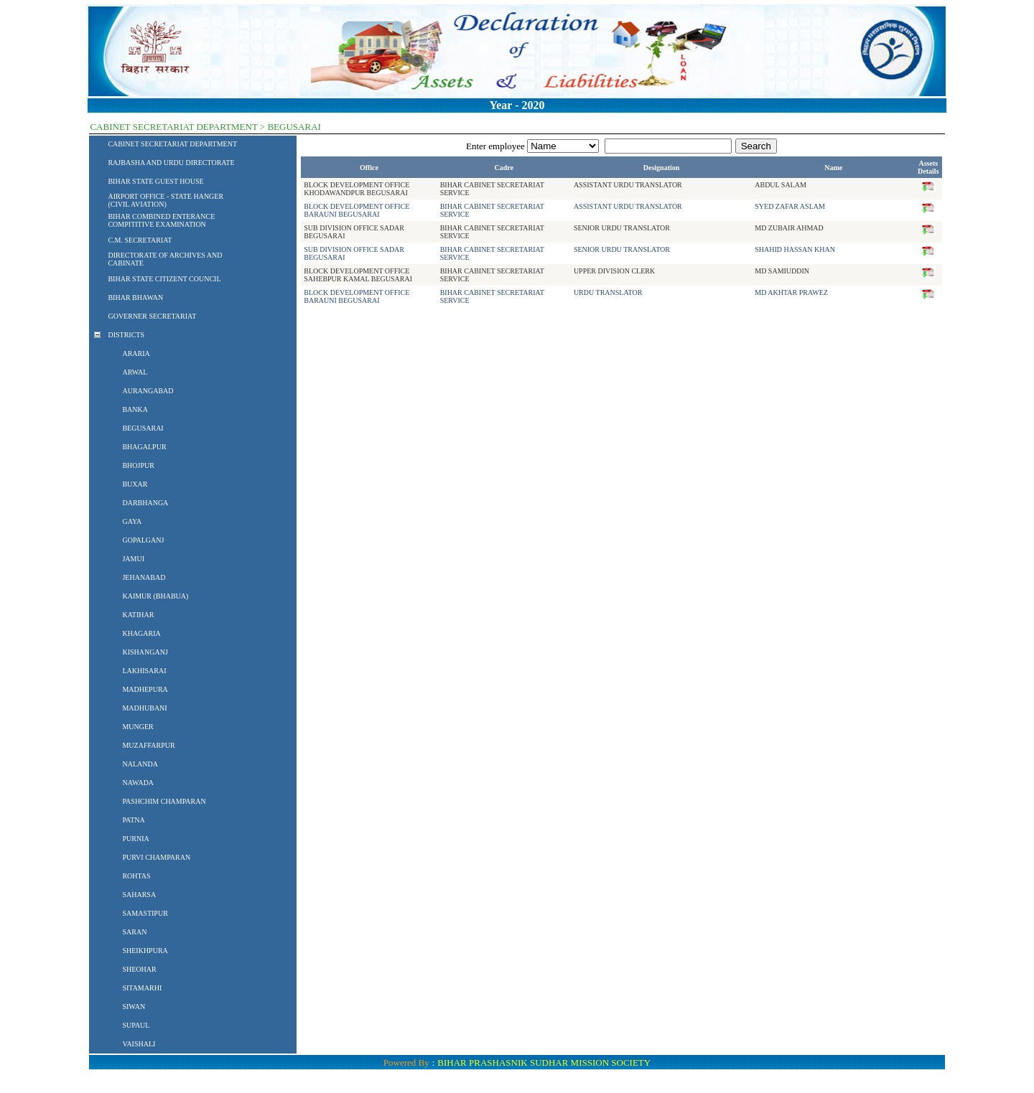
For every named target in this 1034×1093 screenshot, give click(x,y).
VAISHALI (138, 1044)
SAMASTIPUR (144, 913)
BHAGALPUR (144, 447)
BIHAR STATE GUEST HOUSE (155, 181)
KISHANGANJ (144, 652)
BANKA (135, 409)
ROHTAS (136, 876)
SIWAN (133, 1006)
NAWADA (138, 783)
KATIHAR (138, 615)
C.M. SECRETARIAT (140, 240)
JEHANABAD (143, 577)
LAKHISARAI (144, 671)
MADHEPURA (144, 689)
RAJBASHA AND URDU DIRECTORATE (171, 162)
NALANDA (139, 764)
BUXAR (134, 484)
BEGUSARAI (142, 428)
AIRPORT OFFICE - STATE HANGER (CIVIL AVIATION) (165, 200)
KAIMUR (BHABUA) (155, 596)
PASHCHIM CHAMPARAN (163, 801)
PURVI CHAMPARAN (156, 857)
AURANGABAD (147, 391)
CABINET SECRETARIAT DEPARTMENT (172, 144)
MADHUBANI (144, 708)
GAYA (131, 521)
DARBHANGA (145, 503)
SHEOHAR (139, 969)
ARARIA (135, 353)
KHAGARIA (141, 633)
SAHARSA (139, 895)
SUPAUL (135, 1025)
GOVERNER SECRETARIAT (152, 316)
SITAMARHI (142, 988)
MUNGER (137, 727)
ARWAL (134, 372)
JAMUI (133, 559)
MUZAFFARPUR (148, 745)
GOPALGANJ (143, 540)
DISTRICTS (126, 335)
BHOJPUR (138, 465)
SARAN (134, 932)
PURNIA (135, 839)
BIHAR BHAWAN (135, 297)
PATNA (133, 820)
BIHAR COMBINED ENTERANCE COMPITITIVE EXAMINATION (161, 220)
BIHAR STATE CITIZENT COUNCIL (164, 279)
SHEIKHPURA (144, 950)
